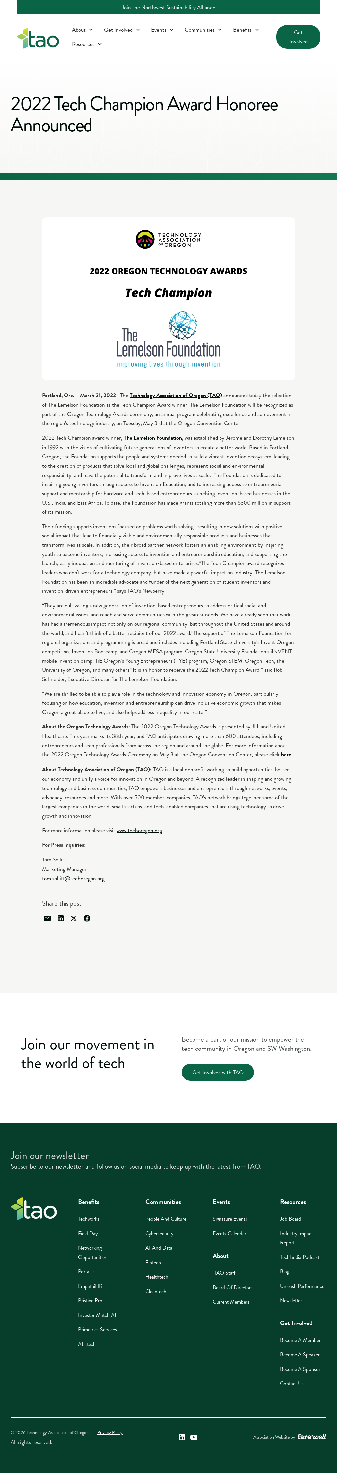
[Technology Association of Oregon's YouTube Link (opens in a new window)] (194, 1437)
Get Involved (298, 36)
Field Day (88, 1233)
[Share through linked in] (60, 918)
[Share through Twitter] (73, 918)
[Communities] (203, 29)
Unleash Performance (302, 1286)
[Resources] (87, 44)
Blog (284, 1271)
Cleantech (155, 1291)
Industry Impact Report (296, 1238)
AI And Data (158, 1248)
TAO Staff (224, 1273)
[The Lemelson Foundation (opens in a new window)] (153, 438)
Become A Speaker (300, 1354)
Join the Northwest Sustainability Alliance (168, 7)
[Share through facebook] (87, 918)
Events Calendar (229, 1233)
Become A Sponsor (300, 1369)
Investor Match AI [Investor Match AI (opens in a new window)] (97, 1315)
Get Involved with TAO (218, 1072)
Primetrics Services (97, 1329)
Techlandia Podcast (299, 1257)
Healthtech (156, 1277)
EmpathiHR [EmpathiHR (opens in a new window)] (90, 1286)
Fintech (153, 1262)
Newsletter (291, 1300)
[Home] (34, 1208)
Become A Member (300, 1340)
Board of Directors (233, 1287)
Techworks (88, 1219)
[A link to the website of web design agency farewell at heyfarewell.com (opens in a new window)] (312, 1437)
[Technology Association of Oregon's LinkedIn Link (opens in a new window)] (182, 1437)
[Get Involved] (122, 29)
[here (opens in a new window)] (286, 754)
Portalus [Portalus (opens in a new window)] (86, 1271)
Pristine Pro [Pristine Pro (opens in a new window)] (90, 1300)
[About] (83, 29)
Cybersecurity (159, 1233)
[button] (83, 29)
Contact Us (292, 1383)
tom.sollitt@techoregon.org (73, 878)
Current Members (231, 1302)
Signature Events (230, 1219)
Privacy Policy (110, 1433)
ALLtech (87, 1344)
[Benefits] (246, 29)
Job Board (290, 1219)
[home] (38, 39)
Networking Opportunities (92, 1252)
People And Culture (165, 1219)
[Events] (162, 29)
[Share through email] (47, 918)
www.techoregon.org (139, 830)
